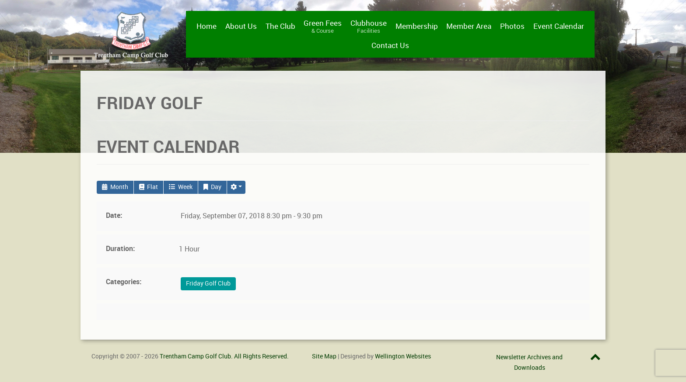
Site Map (324, 356)
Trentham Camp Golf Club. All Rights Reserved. (224, 356)
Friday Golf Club (208, 283)
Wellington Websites (403, 356)
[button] (236, 187)
